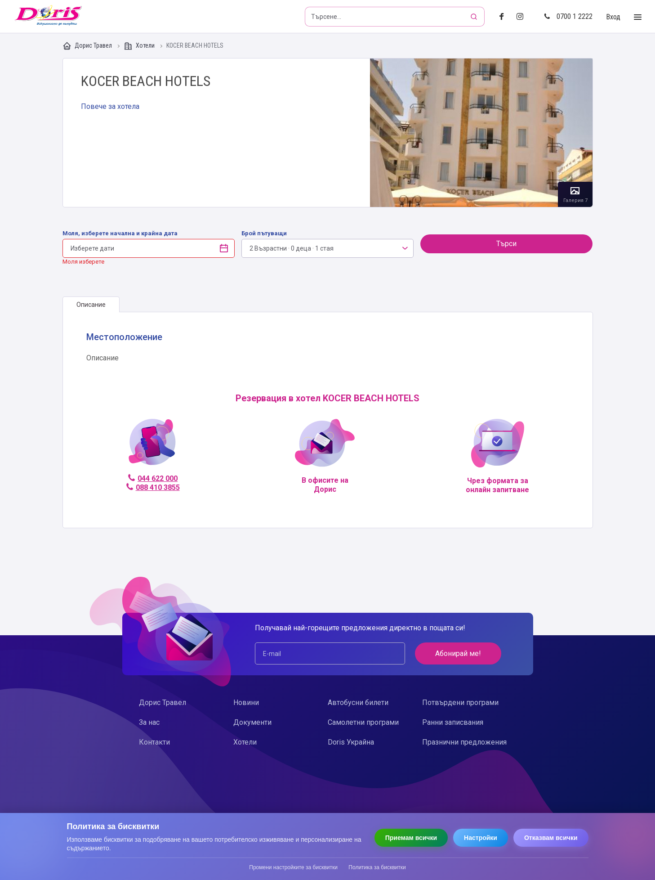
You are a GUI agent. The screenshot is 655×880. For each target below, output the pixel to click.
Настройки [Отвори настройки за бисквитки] (480, 837)
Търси (506, 243)
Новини (246, 702)
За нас (149, 722)
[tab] (91, 304)
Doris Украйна (351, 742)
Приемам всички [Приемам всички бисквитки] (411, 837)
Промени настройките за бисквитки (293, 867)
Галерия (481, 132)
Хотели (140, 45)
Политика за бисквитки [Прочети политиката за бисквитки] (376, 867)
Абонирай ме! (458, 653)
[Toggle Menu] (638, 17)
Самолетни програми (363, 722)
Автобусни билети (358, 702)
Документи (252, 722)
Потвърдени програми (460, 702)
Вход (613, 17)
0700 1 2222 (568, 16)
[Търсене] (475, 16)
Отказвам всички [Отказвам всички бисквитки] (551, 837)
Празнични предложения (464, 742)
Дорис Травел (87, 45)
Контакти (154, 742)
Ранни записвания (452, 722)
